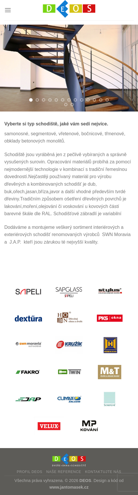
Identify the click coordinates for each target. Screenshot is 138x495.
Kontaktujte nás (103, 472)
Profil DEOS (29, 472)
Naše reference (63, 472)
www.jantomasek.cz (68, 487)
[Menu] (7, 10)
